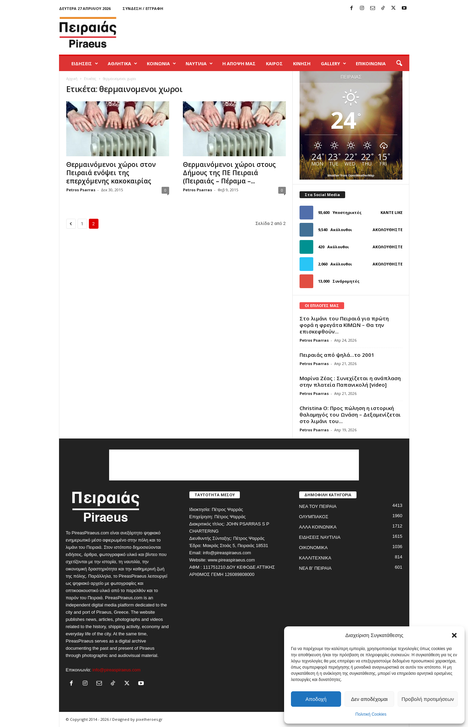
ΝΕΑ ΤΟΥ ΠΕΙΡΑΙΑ (318, 506)
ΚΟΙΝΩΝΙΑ (161, 63)
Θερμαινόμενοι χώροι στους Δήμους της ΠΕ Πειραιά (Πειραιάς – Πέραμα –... (229, 172)
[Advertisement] (284, 32)
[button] (454, 635)
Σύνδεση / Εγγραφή (142, 8)
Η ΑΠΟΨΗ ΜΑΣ (239, 63)
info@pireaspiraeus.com (116, 669)
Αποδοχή (315, 699)
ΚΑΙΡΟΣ (274, 63)
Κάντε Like (391, 212)
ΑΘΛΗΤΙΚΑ (122, 63)
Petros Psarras (80, 189)
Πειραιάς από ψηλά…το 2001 (337, 354)
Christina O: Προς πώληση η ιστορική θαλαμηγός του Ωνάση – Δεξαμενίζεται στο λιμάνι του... (350, 414)
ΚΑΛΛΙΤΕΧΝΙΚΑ (315, 557)
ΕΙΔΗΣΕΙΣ (84, 63)
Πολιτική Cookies (371, 714)
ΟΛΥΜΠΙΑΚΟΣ (313, 516)
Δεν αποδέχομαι (369, 699)
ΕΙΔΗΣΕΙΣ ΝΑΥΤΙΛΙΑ (320, 537)
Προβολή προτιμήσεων (427, 699)
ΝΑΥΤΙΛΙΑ (199, 63)
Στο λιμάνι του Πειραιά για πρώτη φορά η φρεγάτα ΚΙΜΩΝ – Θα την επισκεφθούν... (344, 325)
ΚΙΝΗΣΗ (302, 63)
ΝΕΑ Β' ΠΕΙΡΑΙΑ (315, 568)
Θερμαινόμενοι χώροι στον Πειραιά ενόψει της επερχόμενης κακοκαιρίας (111, 172)
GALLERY (333, 63)
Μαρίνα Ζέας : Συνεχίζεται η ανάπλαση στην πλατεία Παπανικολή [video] (350, 381)
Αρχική (72, 78)
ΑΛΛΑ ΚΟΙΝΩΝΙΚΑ (318, 527)
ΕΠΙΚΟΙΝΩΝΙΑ (371, 63)
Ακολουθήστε (387, 229)
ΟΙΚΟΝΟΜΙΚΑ (313, 547)
